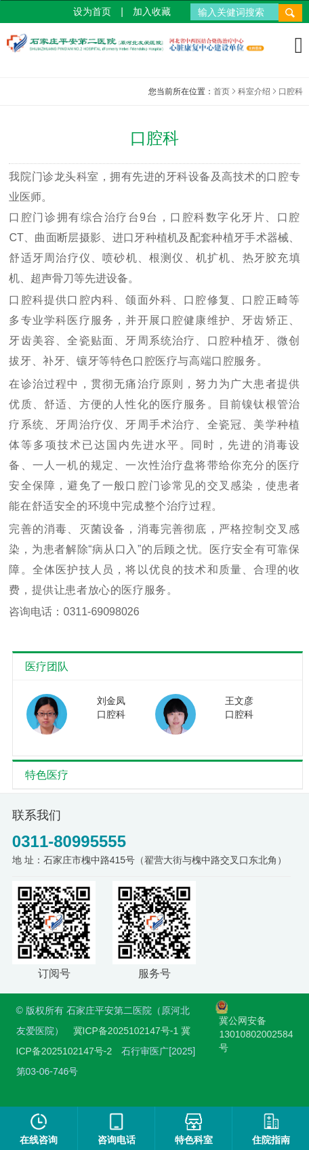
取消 (225, 619)
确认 (84, 619)
